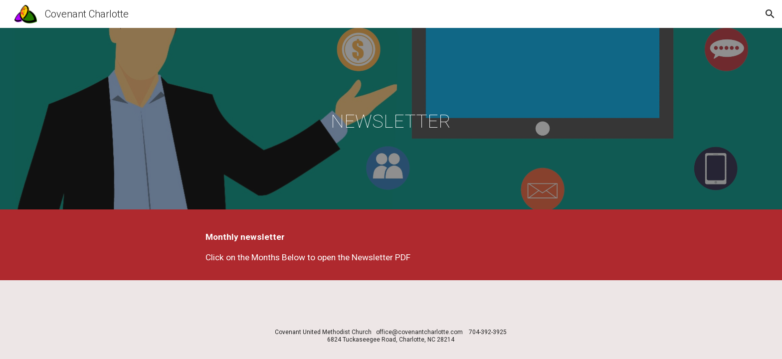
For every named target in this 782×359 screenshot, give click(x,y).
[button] (770, 14)
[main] (391, 121)
